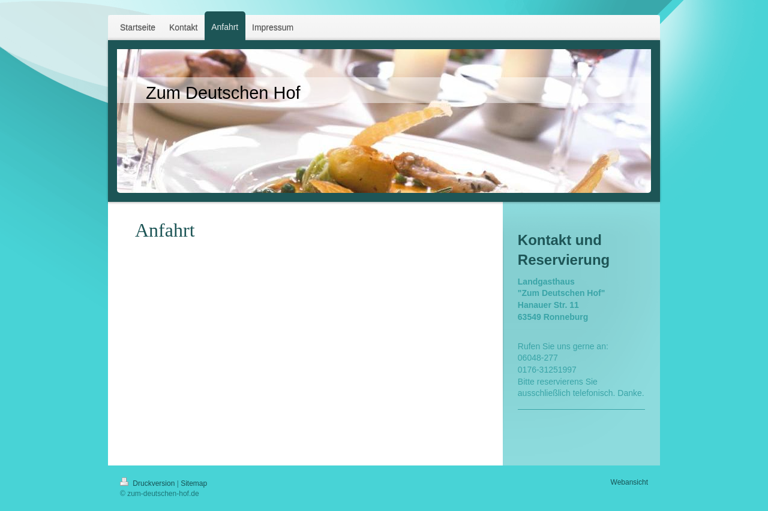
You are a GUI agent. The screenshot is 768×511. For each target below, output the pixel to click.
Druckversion (148, 483)
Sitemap (194, 483)
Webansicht (629, 482)
